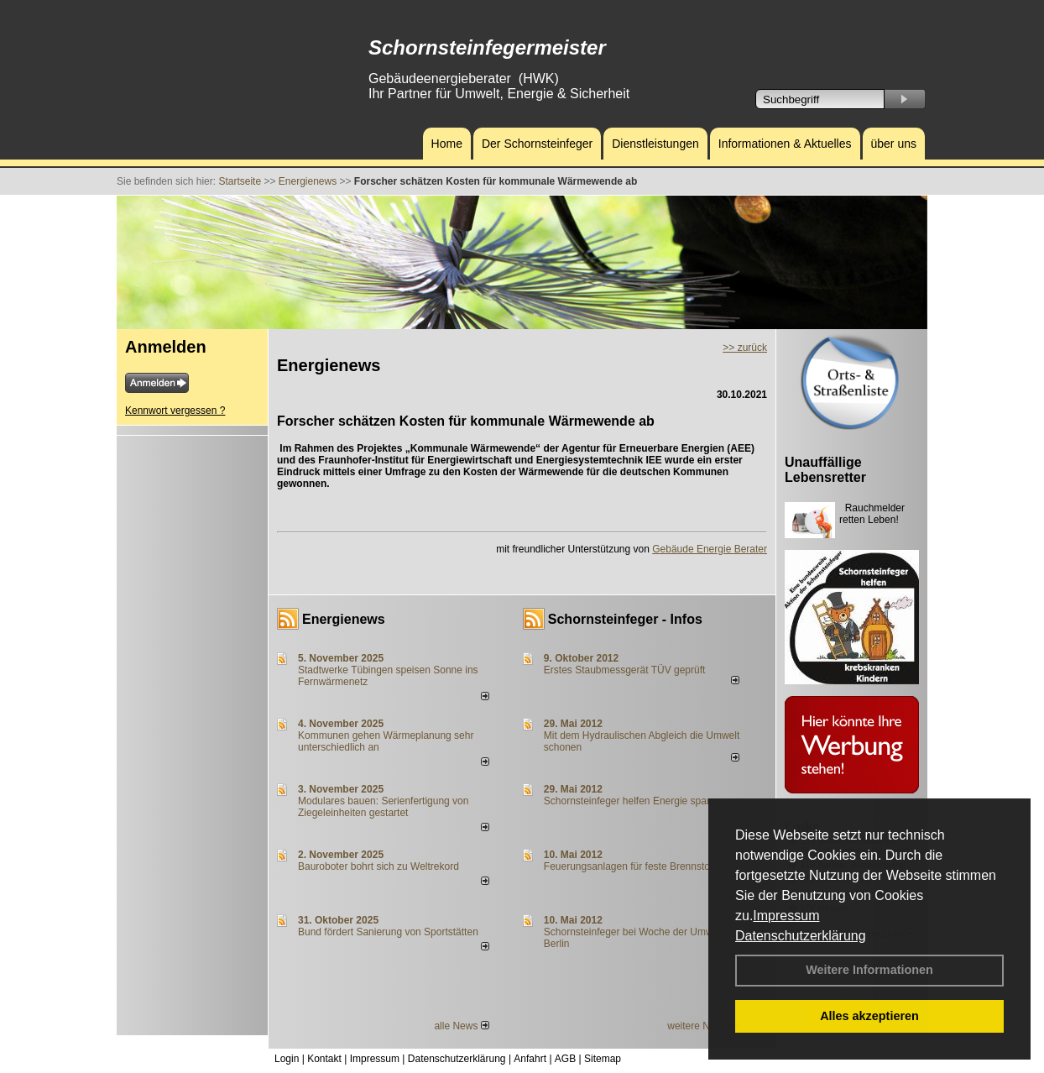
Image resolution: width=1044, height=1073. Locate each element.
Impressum (786, 915)
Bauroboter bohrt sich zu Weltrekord (378, 866)
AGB (565, 1059)
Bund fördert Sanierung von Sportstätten (389, 932)
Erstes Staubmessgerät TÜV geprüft (625, 670)
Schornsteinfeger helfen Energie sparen (632, 801)
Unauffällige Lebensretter (825, 469)
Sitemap (602, 1059)
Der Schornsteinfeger (537, 143)
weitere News (703, 1026)
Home (446, 143)
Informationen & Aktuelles (785, 143)
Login (286, 1059)
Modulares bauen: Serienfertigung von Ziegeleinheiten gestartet (383, 807)
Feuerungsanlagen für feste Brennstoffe (632, 866)
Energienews (343, 619)
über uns (893, 143)
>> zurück (745, 347)
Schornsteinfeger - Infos (625, 619)
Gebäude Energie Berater (709, 549)
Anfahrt (530, 1059)
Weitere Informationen (869, 969)
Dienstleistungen (655, 143)
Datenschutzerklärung (800, 936)
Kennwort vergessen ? (175, 410)
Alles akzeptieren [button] (869, 1016)
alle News (461, 1026)
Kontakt (324, 1059)
